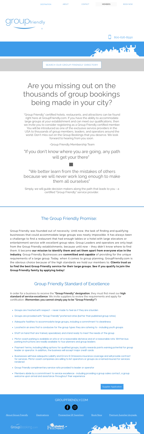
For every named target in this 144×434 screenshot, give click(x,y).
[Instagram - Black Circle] (75, 407)
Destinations (42, 415)
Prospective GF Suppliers (71, 415)
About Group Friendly (17, 415)
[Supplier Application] (112, 387)
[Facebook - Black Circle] (67, 407)
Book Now (96, 415)
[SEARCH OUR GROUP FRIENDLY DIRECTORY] (72, 64)
